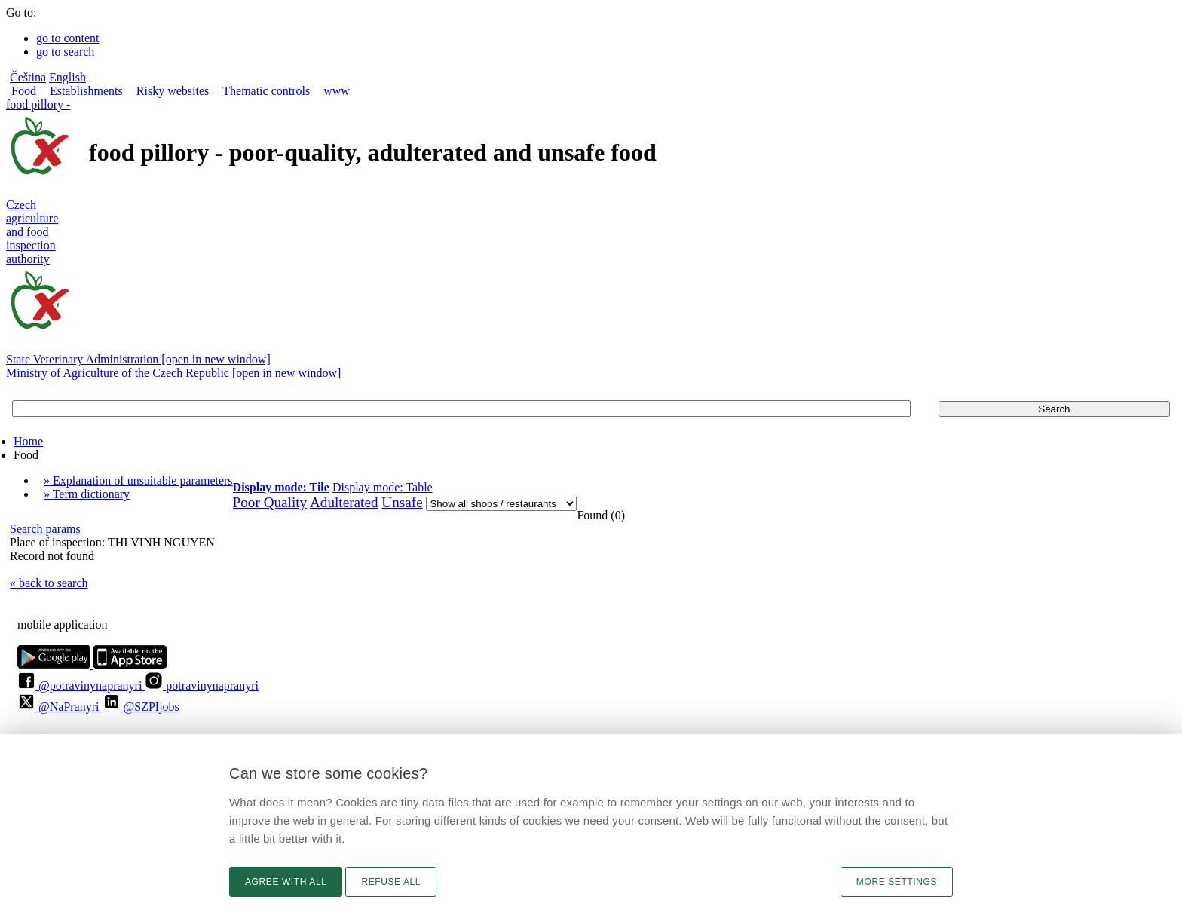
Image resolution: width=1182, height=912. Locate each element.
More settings (896, 882)
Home (28, 441)
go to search (65, 51)
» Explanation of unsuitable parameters (138, 480)
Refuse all (391, 882)
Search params (45, 528)
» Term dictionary (87, 494)
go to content (68, 38)
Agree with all (285, 882)
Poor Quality (270, 502)
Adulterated (344, 502)
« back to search (49, 583)
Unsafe (401, 502)
